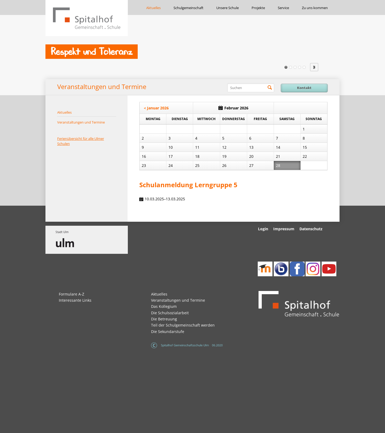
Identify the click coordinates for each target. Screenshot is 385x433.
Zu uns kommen (315, 7)
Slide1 (286, 67)
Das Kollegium (164, 306)
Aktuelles (153, 7)
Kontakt (304, 87)
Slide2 (290, 67)
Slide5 (304, 67)
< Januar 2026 (156, 107)
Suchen (269, 87)
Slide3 (295, 67)
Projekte (258, 7)
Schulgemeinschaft (188, 7)
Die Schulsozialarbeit (170, 312)
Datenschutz (310, 228)
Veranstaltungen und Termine (81, 122)
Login (263, 228)
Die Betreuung (164, 318)
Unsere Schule (227, 7)
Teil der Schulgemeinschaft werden (183, 325)
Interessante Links (75, 300)
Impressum (283, 228)
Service (283, 7)
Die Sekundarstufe (167, 331)
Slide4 (299, 67)
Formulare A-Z (71, 294)
